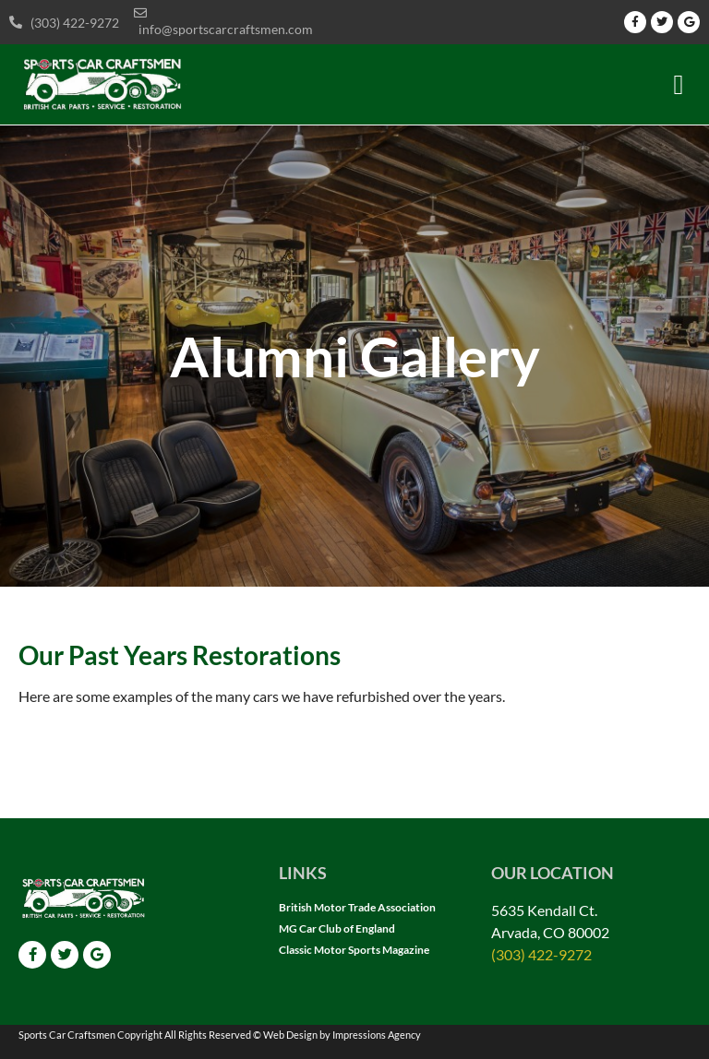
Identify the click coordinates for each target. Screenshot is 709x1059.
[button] (679, 84)
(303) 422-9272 (541, 954)
